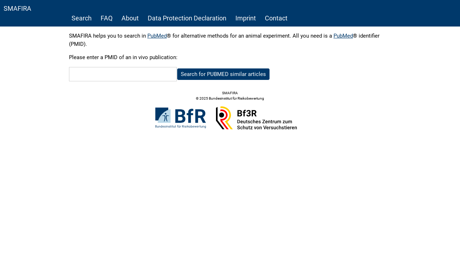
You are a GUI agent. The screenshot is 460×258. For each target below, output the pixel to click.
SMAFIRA (17, 8)
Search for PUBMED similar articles (223, 74)
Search (82, 18)
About (130, 18)
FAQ (106, 18)
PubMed (157, 36)
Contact (276, 18)
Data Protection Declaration (187, 18)
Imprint (245, 18)
